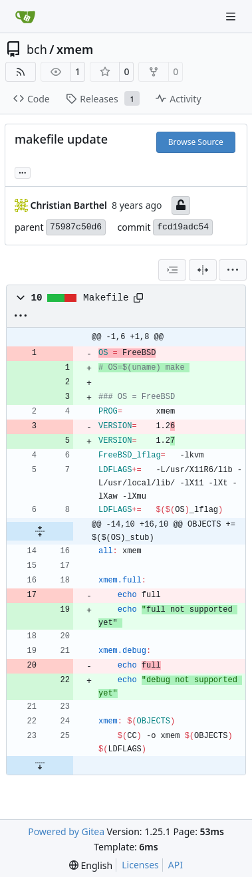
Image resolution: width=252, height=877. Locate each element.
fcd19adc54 (183, 227)
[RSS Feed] (20, 72)
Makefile (105, 298)
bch (37, 49)
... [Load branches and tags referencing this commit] (23, 171)
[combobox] (172, 270)
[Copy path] (138, 298)
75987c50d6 (76, 227)
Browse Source (195, 142)
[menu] (233, 270)
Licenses (140, 864)
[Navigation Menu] (232, 16)
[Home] (25, 17)
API (175, 864)
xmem (75, 49)
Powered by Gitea (66, 831)
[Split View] (203, 270)
